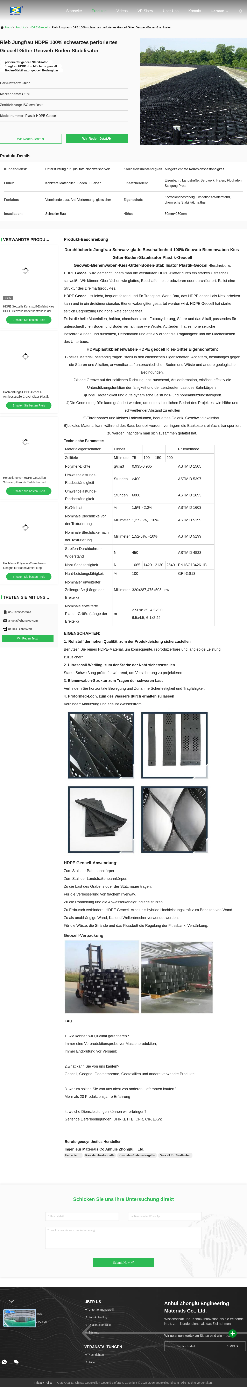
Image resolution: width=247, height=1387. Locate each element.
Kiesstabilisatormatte (100, 1155)
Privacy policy (43, 1382)
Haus (8, 27)
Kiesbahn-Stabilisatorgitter (137, 1155)
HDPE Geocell (38, 27)
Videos (122, 11)
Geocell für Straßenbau (175, 1155)
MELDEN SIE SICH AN (234, 1346)
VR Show (145, 11)
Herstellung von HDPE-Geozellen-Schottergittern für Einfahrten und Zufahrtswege (25, 482)
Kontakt (194, 11)
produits (20, 27)
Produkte (99, 11)
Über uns (170, 11)
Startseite (74, 11)
